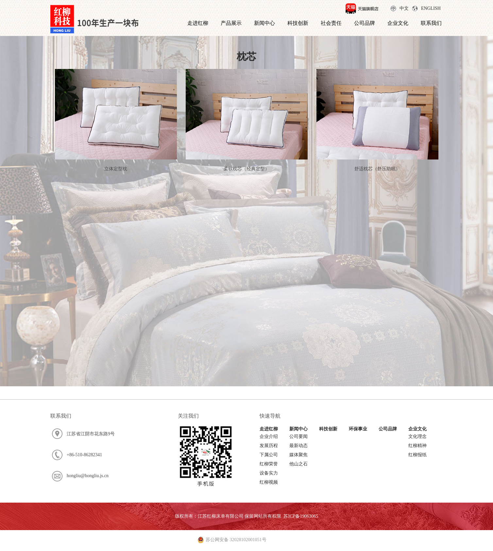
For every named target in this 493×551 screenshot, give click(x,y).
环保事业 (358, 428)
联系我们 (431, 23)
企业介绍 (269, 436)
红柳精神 (417, 445)
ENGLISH (431, 8)
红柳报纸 (417, 454)
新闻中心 (264, 23)
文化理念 (417, 436)
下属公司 (269, 454)
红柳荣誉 (269, 463)
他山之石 (298, 463)
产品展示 (231, 23)
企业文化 (397, 23)
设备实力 (269, 473)
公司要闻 (298, 436)
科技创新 (297, 23)
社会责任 (331, 23)
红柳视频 (269, 482)
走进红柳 (197, 23)
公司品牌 (364, 23)
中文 (404, 8)
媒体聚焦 (298, 454)
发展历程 (269, 445)
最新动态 (298, 445)
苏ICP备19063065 (300, 516)
